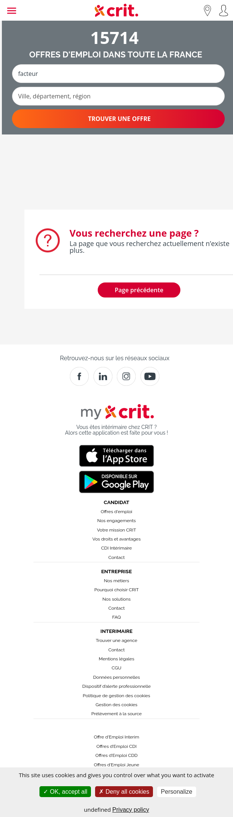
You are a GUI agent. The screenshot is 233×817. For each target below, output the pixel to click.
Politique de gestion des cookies (116, 695)
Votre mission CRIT (116, 530)
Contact (116, 557)
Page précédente (139, 290)
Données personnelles (116, 677)
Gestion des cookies (116, 704)
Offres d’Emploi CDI (117, 746)
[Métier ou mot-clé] (118, 73)
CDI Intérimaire (116, 548)
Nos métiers (116, 580)
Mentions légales (116, 658)
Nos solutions (116, 599)
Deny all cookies (124, 791)
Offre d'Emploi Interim (116, 737)
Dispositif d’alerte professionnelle (116, 686)
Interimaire (116, 631)
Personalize (176, 791)
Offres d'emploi (116, 511)
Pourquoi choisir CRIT (116, 589)
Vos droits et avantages (116, 539)
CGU (116, 668)
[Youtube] (150, 376)
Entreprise (116, 571)
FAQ (116, 617)
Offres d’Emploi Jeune (116, 764)
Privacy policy (130, 809)
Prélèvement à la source (116, 713)
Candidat (116, 502)
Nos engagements (116, 520)
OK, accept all (65, 791)
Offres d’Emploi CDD (116, 755)
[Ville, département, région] (118, 96)
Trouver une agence (117, 640)
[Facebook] (79, 376)
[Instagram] (126, 376)
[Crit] (103, 376)
